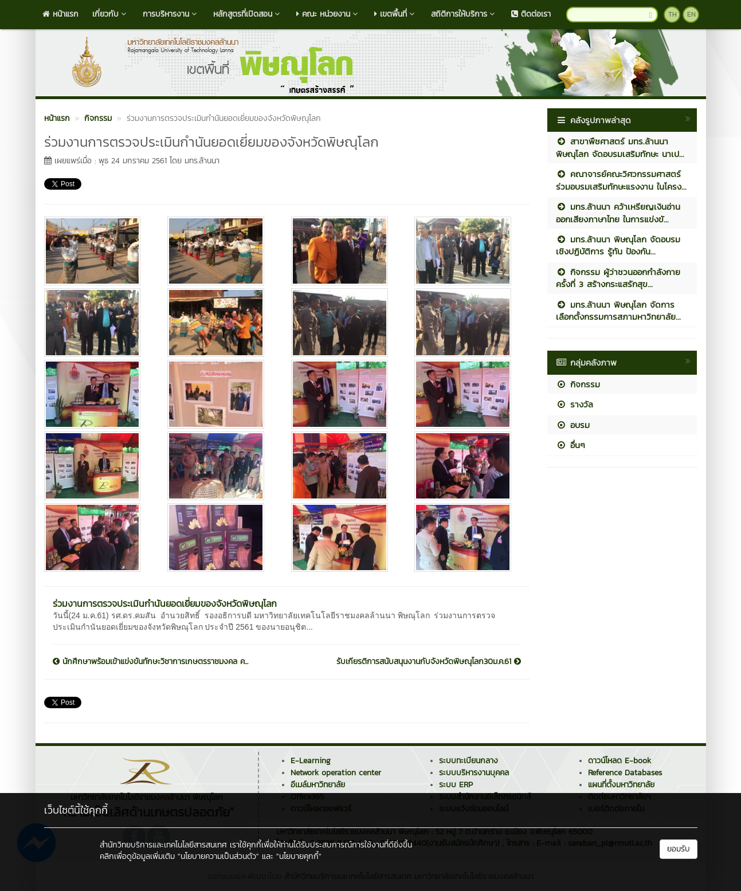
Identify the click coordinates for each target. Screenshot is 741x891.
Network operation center (336, 773)
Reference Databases (625, 773)
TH (672, 14)
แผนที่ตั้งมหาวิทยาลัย (621, 785)
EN (691, 14)
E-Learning (311, 761)
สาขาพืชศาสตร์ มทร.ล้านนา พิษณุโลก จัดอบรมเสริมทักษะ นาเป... (620, 147)
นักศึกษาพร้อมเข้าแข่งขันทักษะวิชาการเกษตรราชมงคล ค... (150, 662)
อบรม (573, 424)
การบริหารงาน (171, 14)
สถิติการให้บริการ (464, 14)
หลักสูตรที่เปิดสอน (248, 14)
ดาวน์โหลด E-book (619, 761)
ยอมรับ (678, 849)
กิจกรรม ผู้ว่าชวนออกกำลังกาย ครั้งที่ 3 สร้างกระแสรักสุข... (618, 278)
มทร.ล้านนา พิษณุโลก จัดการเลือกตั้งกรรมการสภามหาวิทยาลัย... (618, 310)
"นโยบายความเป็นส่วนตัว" (218, 856)
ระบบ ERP (456, 785)
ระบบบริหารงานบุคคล (474, 773)
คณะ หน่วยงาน (328, 14)
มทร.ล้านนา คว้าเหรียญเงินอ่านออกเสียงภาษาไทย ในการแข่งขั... (618, 212)
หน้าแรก (60, 14)
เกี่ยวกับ (110, 14)
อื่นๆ (570, 445)
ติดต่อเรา (531, 14)
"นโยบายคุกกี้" (299, 856)
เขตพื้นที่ (395, 14)
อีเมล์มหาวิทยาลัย (318, 785)
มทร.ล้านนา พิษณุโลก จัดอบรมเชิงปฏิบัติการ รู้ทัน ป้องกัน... (618, 245)
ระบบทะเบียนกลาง (468, 761)
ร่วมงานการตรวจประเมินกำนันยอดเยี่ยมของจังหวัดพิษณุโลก (165, 603)
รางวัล (574, 404)
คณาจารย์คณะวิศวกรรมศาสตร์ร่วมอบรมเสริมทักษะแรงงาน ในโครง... (621, 180)
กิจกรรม (578, 384)
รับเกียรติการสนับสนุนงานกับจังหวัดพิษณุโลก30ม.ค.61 (428, 662)
